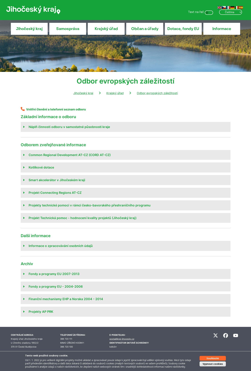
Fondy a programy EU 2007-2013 (54, 274)
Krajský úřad (106, 28)
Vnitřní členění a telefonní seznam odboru (56, 109)
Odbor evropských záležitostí (157, 93)
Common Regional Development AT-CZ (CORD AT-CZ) (70, 155)
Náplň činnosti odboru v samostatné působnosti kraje (69, 127)
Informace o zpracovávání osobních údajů (61, 246)
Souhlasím (212, 358)
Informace (221, 28)
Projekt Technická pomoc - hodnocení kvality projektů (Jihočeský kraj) (82, 218)
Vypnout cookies (213, 363)
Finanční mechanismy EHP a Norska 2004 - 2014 (66, 299)
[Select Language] (230, 12)
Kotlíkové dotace (41, 167)
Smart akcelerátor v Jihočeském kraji (57, 180)
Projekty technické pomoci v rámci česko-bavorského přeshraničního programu (90, 205)
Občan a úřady (144, 28)
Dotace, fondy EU (183, 28)
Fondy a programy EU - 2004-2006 (56, 286)
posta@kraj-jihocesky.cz (121, 339)
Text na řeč (196, 12)
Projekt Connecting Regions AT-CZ (55, 193)
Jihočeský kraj (29, 28)
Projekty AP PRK (41, 312)
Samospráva (67, 28)
